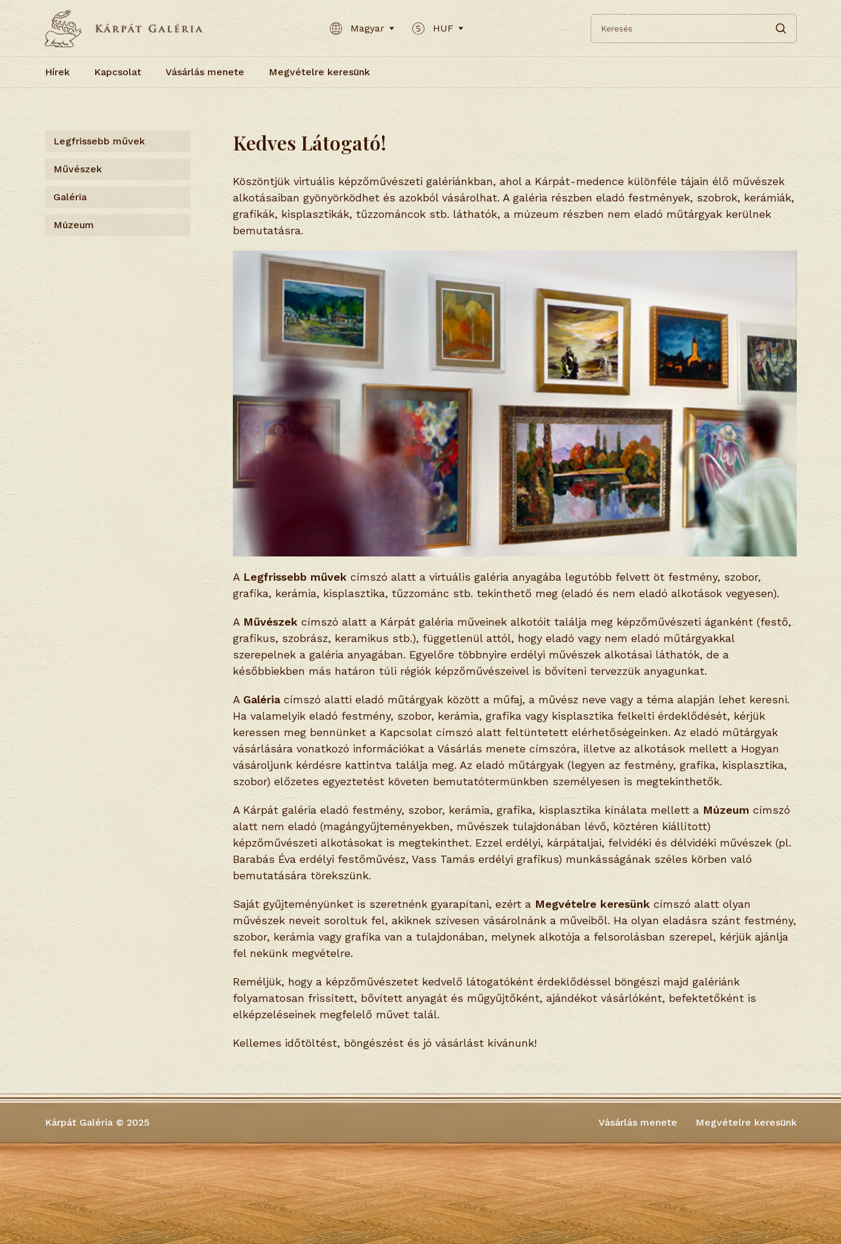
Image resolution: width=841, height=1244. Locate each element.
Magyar (362, 28)
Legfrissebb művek (99, 141)
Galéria (70, 197)
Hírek (57, 72)
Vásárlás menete (205, 72)
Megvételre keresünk (319, 72)
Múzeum (73, 225)
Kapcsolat (117, 72)
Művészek (77, 169)
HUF (437, 28)
